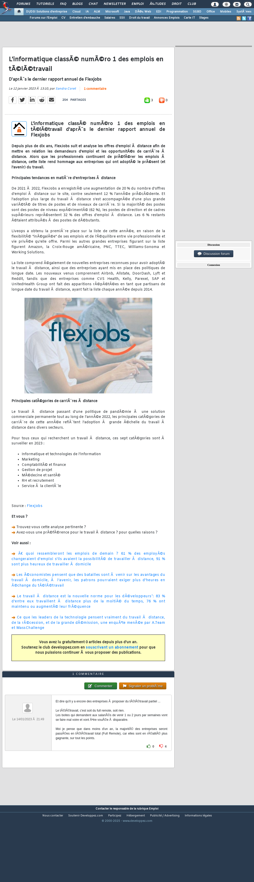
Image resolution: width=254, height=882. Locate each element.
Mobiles (225, 12)
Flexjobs (34, 516)
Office (210, 12)
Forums (23, 4)
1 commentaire (95, 99)
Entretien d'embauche (85, 18)
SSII (122, 18)
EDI (158, 12)
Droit (176, 4)
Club (191, 4)
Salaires (109, 18)
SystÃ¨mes (243, 12)
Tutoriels (45, 4)
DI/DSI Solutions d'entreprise (46, 12)
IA (87, 12)
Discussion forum (214, 254)
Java (127, 12)
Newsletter (114, 4)
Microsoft (112, 12)
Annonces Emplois (167, 18)
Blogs (77, 4)
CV (63, 18)
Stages (204, 18)
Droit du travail (139, 18)
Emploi (137, 4)
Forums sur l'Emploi (43, 18)
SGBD (197, 12)
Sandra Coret (65, 99)
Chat (93, 4)
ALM (97, 12)
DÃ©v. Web (143, 12)
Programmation (177, 12)
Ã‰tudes (157, 4)
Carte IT (189, 18)
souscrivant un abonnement (112, 657)
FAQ (63, 4)
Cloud (76, 12)
